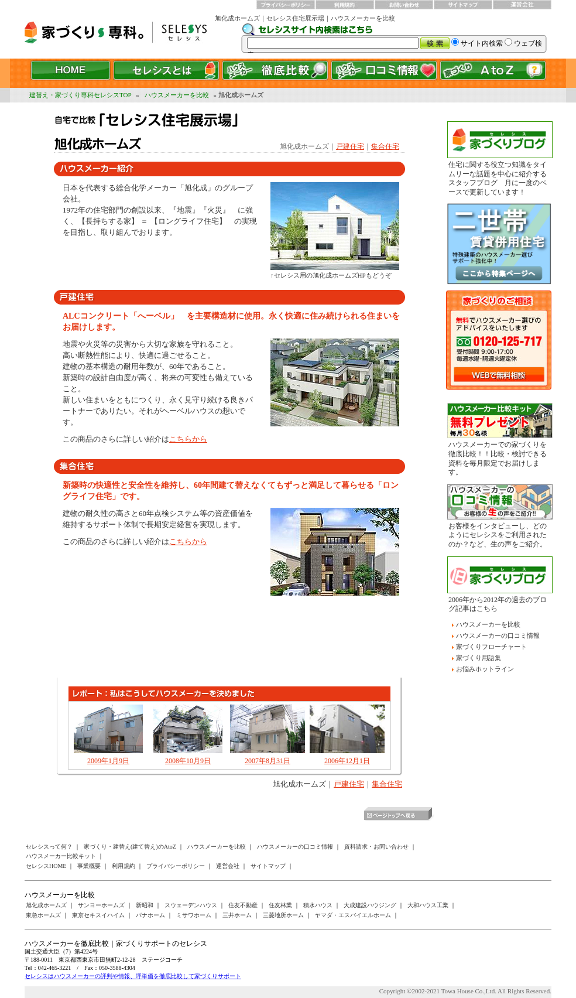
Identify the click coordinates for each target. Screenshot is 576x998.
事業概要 (89, 866)
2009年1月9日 (108, 761)
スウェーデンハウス (190, 905)
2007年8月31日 (267, 761)
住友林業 (280, 905)
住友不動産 (243, 905)
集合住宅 (385, 146)
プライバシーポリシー (175, 866)
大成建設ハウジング (370, 905)
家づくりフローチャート (491, 646)
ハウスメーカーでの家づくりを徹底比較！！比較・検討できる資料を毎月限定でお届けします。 (497, 458)
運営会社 (227, 866)
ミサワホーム (193, 915)
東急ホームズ (43, 915)
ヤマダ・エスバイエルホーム (353, 915)
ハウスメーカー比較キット (61, 856)
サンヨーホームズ (101, 905)
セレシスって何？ (49, 846)
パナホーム (150, 915)
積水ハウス (317, 905)
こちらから (188, 439)
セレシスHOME (46, 866)
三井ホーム (237, 915)
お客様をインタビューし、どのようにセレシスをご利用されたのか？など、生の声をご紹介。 (497, 535)
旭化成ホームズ (46, 905)
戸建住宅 (350, 146)
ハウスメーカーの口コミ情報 (498, 635)
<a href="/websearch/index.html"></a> (396, 38)
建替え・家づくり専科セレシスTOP (80, 94)
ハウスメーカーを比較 (177, 94)
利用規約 (123, 866)
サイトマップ (268, 866)
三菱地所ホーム (283, 915)
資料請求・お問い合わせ (376, 846)
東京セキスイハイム (98, 915)
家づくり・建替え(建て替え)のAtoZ (130, 846)
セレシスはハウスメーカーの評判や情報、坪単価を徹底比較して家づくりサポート (133, 976)
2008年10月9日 (188, 761)
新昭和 (144, 905)
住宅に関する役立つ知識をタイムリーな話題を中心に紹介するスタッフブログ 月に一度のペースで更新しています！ (497, 178)
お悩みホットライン (485, 668)
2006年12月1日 (347, 761)
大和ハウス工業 (427, 905)
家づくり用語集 (478, 657)
